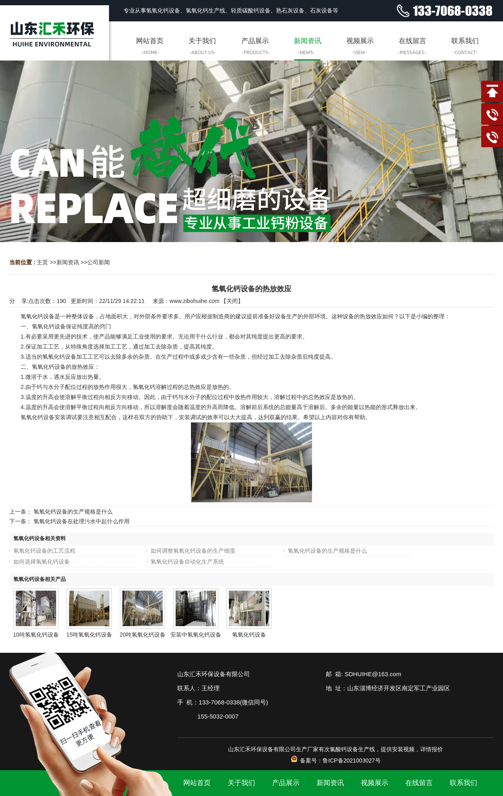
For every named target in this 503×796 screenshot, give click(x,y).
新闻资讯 (68, 262)
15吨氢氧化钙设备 (89, 634)
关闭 (232, 301)
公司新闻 (98, 262)
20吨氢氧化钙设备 (142, 634)
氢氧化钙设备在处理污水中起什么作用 (82, 521)
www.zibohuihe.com (195, 301)
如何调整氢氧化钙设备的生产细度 (193, 550)
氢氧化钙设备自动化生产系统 (187, 561)
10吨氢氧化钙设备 (36, 634)
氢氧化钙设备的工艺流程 (44, 550)
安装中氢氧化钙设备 (195, 634)
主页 (42, 262)
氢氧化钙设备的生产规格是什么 (73, 511)
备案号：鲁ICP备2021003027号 (335, 760)
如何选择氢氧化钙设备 (41, 561)
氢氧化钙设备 (249, 634)
